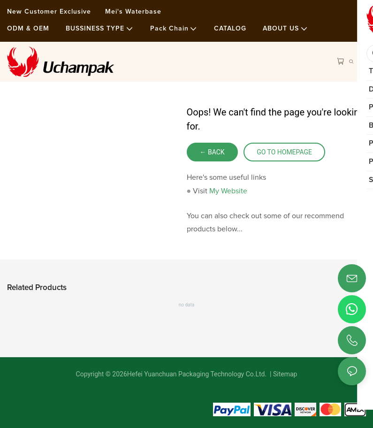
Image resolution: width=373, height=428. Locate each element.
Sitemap (284, 374)
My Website (228, 191)
